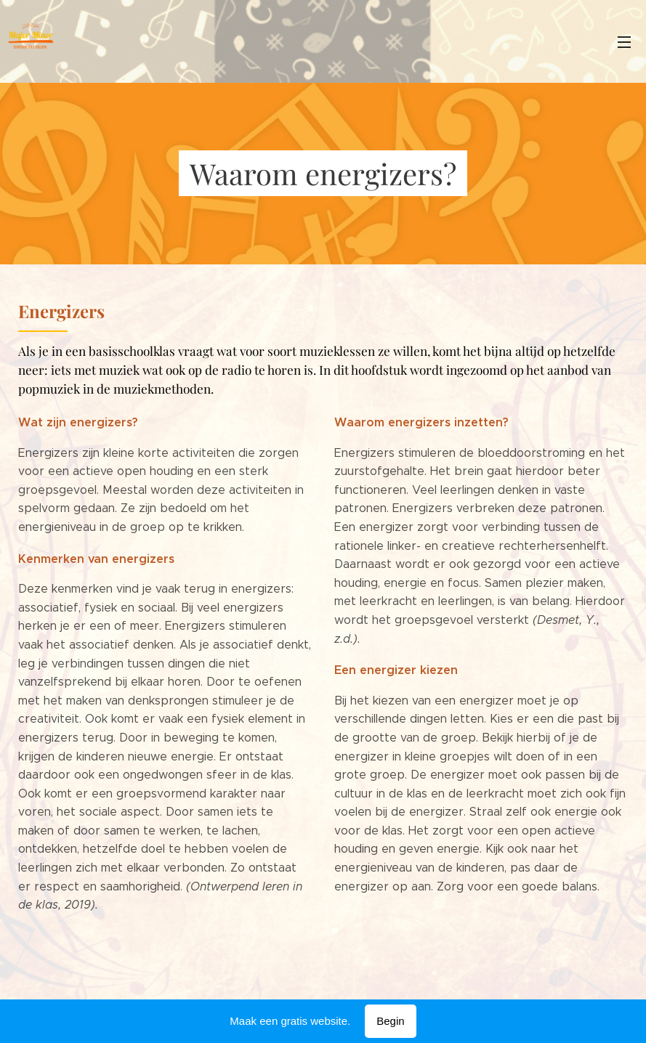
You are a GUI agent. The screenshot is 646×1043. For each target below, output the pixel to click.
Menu (624, 42)
